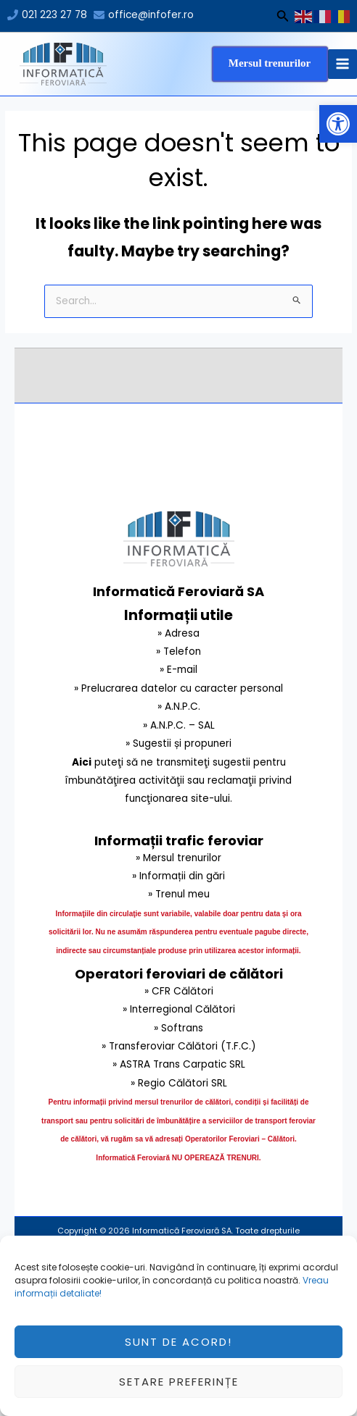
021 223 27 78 (54, 15)
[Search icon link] (283, 18)
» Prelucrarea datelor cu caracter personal (178, 688)
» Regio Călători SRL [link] (179, 1083)
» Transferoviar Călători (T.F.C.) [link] (179, 1046)
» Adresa (178, 633)
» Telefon (178, 651)
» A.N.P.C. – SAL (179, 725)
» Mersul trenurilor (178, 858)
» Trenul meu (179, 894)
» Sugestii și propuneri (178, 743)
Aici (81, 762)
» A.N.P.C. (178, 706)
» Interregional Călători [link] (179, 1009)
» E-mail (178, 669)
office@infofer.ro (151, 15)
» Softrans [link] (178, 1028)
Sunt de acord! (178, 1350)
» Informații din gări (178, 876)
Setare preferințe (179, 1390)
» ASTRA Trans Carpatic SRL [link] (178, 1064)
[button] (338, 124)
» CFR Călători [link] (178, 991)
